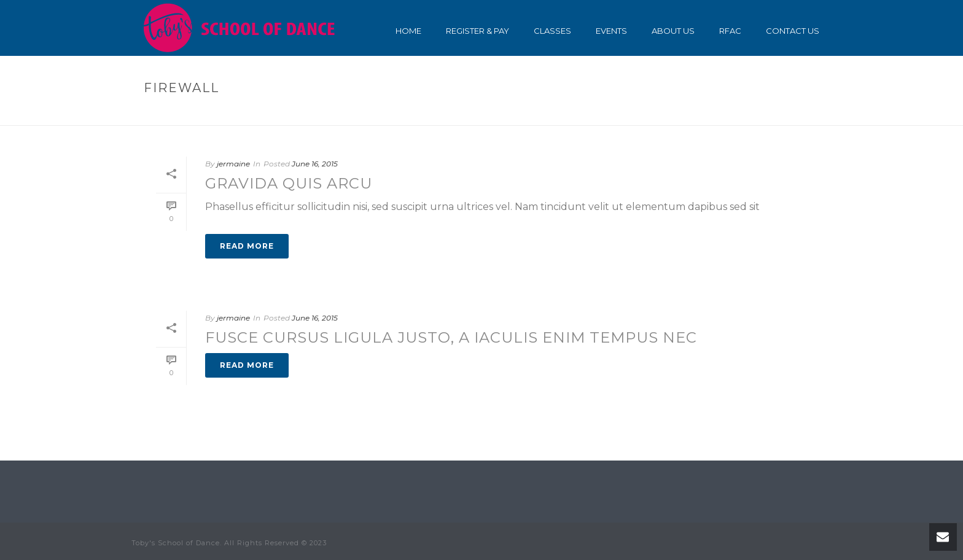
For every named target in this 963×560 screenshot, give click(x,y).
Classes (552, 31)
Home (408, 31)
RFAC (730, 31)
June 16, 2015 (315, 163)
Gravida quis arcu (288, 183)
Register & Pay (477, 31)
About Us (673, 31)
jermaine (233, 163)
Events (611, 31)
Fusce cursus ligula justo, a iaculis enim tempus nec (451, 337)
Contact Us (792, 31)
